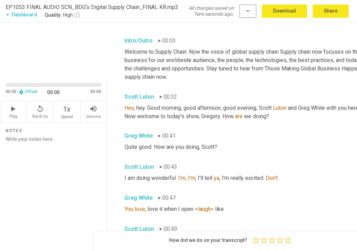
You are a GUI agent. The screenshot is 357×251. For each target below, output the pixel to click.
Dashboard (21, 14)
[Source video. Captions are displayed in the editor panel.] (53, 49)
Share (330, 11)
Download (284, 11)
